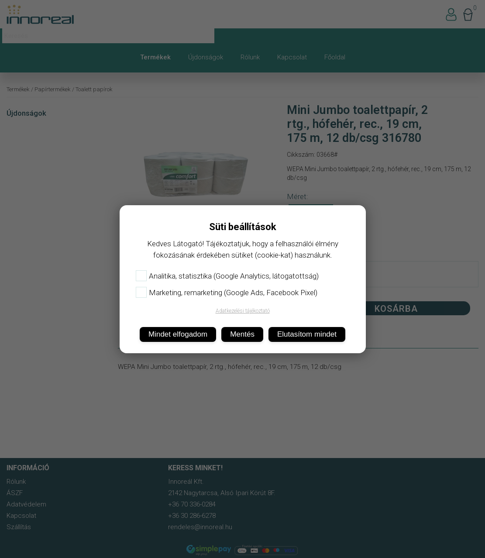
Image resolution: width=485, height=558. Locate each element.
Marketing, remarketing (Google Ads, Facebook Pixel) (226, 292)
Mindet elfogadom (177, 334)
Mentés (242, 334)
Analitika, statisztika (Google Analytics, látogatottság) (227, 276)
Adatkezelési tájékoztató (243, 311)
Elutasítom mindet (307, 334)
